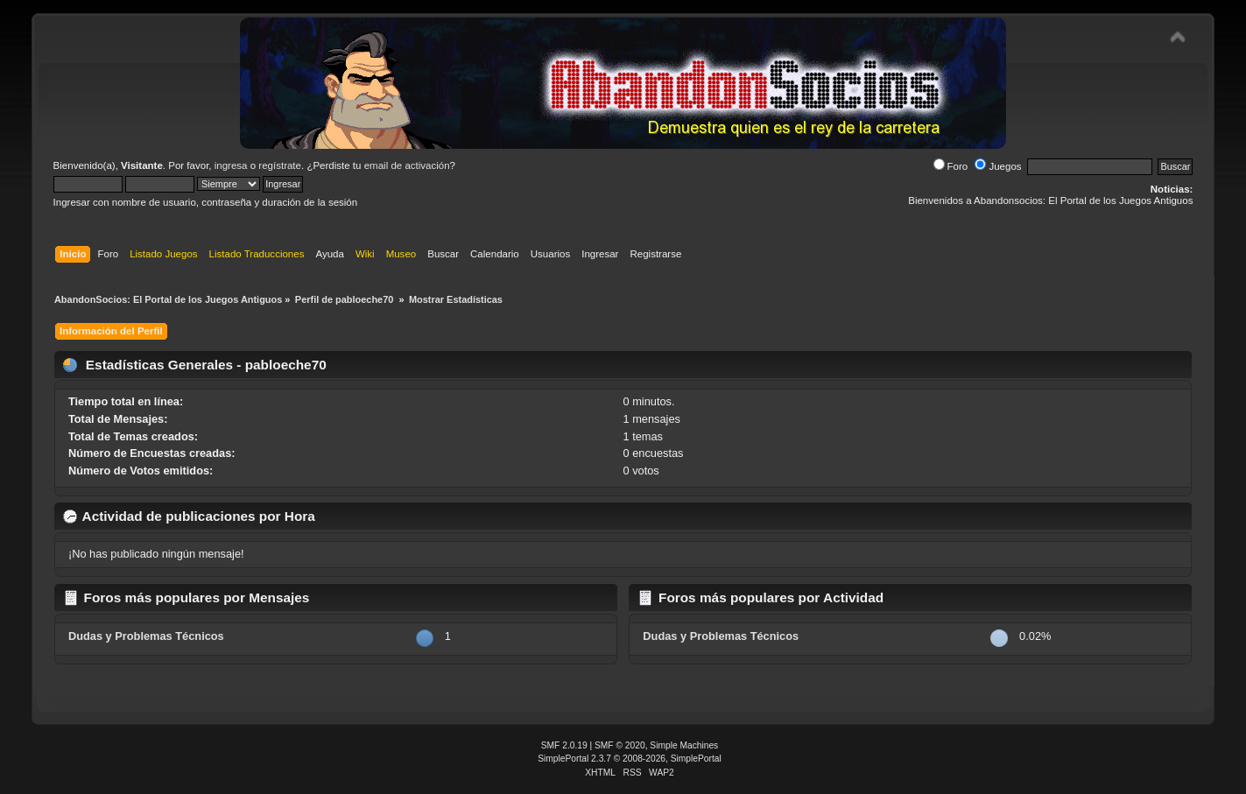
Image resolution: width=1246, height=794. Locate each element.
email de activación (407, 165)
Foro (950, 166)
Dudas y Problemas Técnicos (146, 636)
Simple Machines (684, 745)
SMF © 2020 (620, 745)
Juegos (998, 166)
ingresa (231, 165)
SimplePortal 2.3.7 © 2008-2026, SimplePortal (630, 758)
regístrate (279, 165)
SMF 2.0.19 (564, 745)
